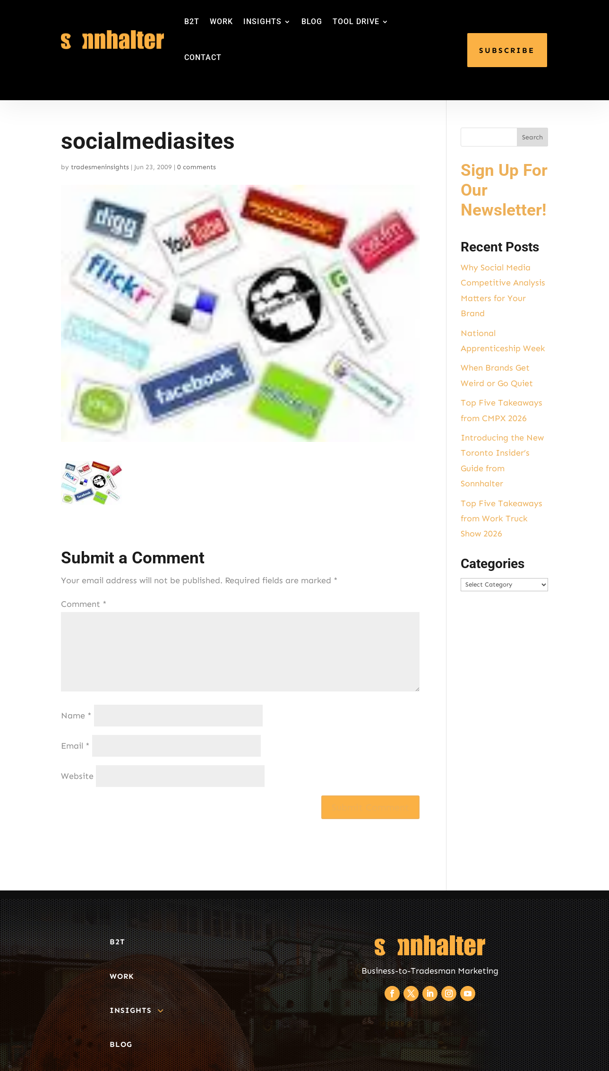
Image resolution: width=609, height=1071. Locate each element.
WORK (221, 21)
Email (75, 746)
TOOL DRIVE (356, 21)
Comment (84, 604)
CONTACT (203, 57)
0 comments (196, 167)
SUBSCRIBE (507, 50)
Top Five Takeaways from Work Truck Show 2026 (501, 518)
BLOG (311, 21)
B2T (191, 21)
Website (77, 776)
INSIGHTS (262, 21)
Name (76, 715)
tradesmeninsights (100, 167)
